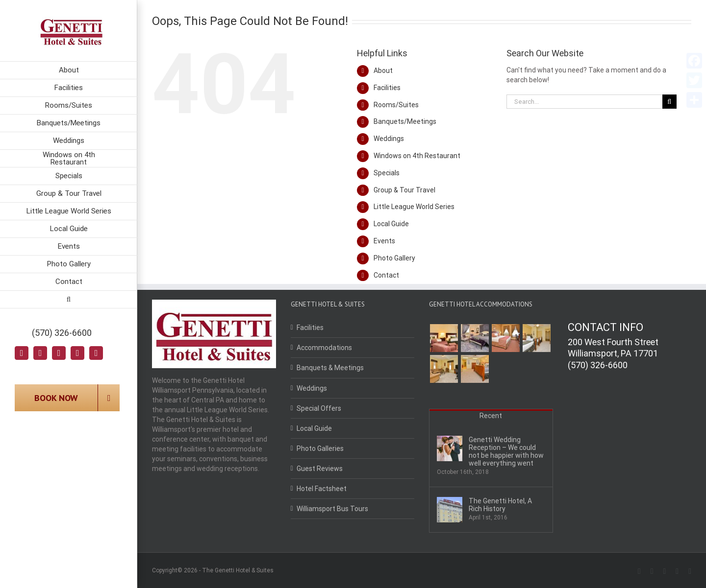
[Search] (68, 299)
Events (384, 241)
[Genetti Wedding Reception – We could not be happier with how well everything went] (449, 448)
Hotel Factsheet (322, 489)
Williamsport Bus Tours (332, 509)
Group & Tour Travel (404, 190)
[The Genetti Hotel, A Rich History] (449, 509)
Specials (387, 173)
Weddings (389, 138)
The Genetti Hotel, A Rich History (500, 505)
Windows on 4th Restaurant (417, 156)
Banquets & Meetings (330, 368)
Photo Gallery (394, 258)
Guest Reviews (320, 468)
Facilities (387, 88)
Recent (490, 416)
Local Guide (391, 224)
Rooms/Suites (396, 105)
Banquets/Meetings (405, 121)
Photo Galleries (320, 448)
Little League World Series (414, 207)
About (383, 70)
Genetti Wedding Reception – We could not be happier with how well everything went (506, 451)
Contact (386, 275)
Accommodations (324, 348)
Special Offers (319, 408)
